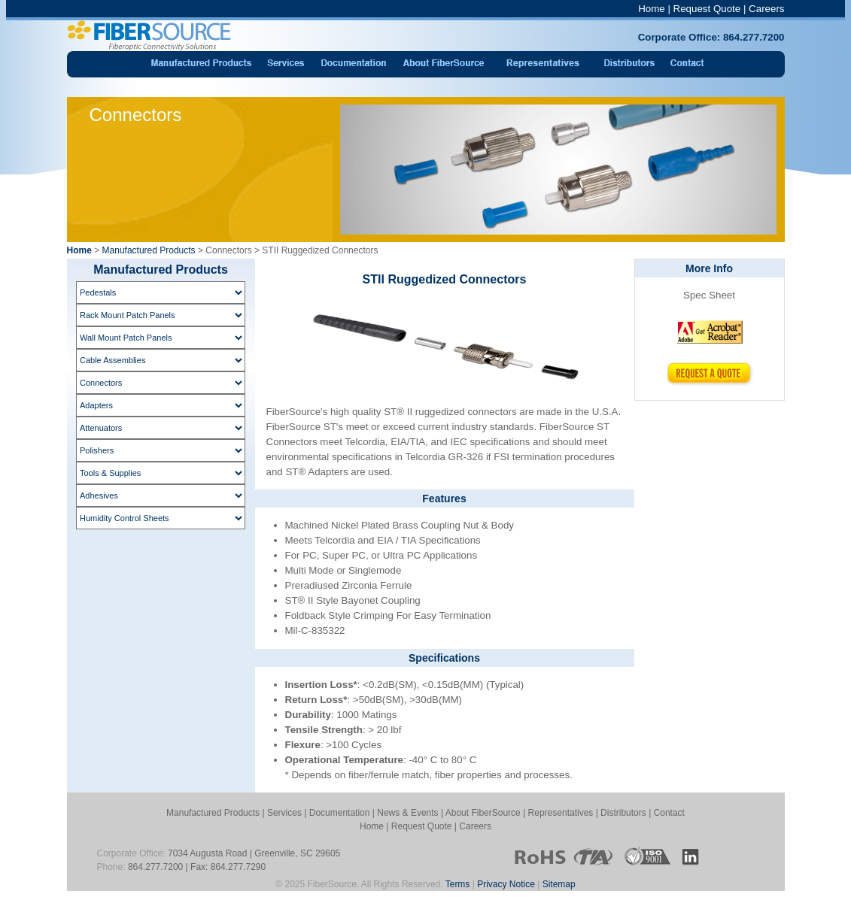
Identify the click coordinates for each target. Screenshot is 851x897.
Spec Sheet (709, 295)
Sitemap (559, 884)
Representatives (561, 813)
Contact (669, 813)
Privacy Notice (506, 884)
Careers (766, 8)
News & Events (407, 813)
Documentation (339, 813)
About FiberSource (483, 813)
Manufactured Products (149, 250)
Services (284, 813)
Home (651, 8)
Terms (457, 884)
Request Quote (707, 8)
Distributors (623, 813)
